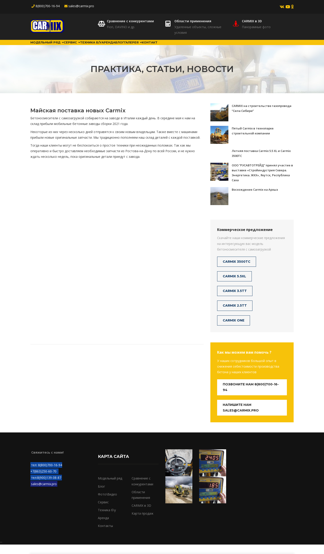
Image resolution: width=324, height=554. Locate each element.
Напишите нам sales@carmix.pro (241, 417)
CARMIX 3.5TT (235, 300)
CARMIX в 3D (252, 21)
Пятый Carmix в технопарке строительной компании (253, 140)
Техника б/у (114, 47)
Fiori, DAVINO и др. (121, 27)
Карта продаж (142, 523)
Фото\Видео (107, 504)
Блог (161, 47)
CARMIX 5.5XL (234, 286)
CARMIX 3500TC (236, 271)
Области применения (192, 21)
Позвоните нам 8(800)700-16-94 (251, 396)
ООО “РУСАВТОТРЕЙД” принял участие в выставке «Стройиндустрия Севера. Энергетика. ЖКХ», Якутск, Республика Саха (262, 181)
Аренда (141, 47)
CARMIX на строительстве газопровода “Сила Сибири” (261, 117)
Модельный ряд (52, 47)
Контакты (105, 535)
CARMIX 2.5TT (235, 315)
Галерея (183, 47)
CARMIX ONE (233, 330)
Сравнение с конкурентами (130, 21)
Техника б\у (107, 519)
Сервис (86, 47)
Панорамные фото (256, 27)
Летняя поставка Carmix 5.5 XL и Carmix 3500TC (261, 162)
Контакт (209, 47)
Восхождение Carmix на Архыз (255, 199)
